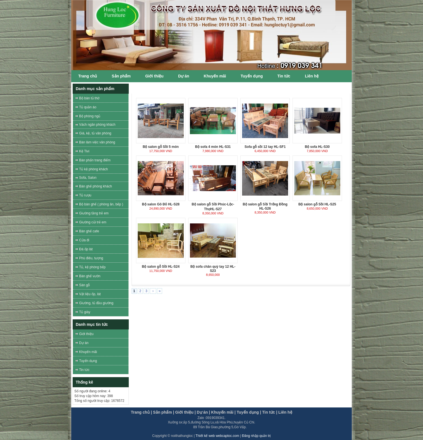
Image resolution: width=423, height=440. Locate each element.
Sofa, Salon (87, 178)
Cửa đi (84, 240)
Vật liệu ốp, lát (90, 294)
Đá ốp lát (86, 249)
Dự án (183, 76)
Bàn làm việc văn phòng (97, 142)
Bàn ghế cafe (89, 231)
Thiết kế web (206, 436)
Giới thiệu (154, 76)
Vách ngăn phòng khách (97, 125)
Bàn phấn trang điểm (95, 160)
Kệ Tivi (84, 151)
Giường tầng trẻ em (94, 213)
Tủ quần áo (87, 107)
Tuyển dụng (252, 76)
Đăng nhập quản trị (256, 436)
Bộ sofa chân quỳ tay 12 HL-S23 (212, 269)
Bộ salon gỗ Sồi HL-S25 (317, 204)
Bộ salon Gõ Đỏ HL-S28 (161, 204)
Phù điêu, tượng (91, 258)
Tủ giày (84, 312)
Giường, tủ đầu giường (96, 303)
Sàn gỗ (84, 285)
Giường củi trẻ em (92, 222)
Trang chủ (87, 76)
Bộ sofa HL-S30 (317, 147)
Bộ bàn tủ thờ (89, 98)
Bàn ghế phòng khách (95, 186)
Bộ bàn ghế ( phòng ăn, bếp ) (101, 204)
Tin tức (283, 76)
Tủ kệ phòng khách (93, 169)
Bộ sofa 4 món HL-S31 (213, 147)
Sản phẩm (121, 76)
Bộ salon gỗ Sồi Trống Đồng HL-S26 (265, 206)
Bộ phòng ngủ (89, 116)
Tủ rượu (85, 195)
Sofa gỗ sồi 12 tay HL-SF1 (265, 147)
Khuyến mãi (215, 76)
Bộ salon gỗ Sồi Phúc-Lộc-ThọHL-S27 (213, 206)
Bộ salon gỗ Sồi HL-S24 (161, 267)
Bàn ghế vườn (89, 276)
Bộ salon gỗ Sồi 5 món (161, 147)
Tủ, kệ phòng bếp (92, 267)
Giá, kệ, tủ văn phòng (95, 133)
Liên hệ (312, 76)
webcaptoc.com (228, 436)
